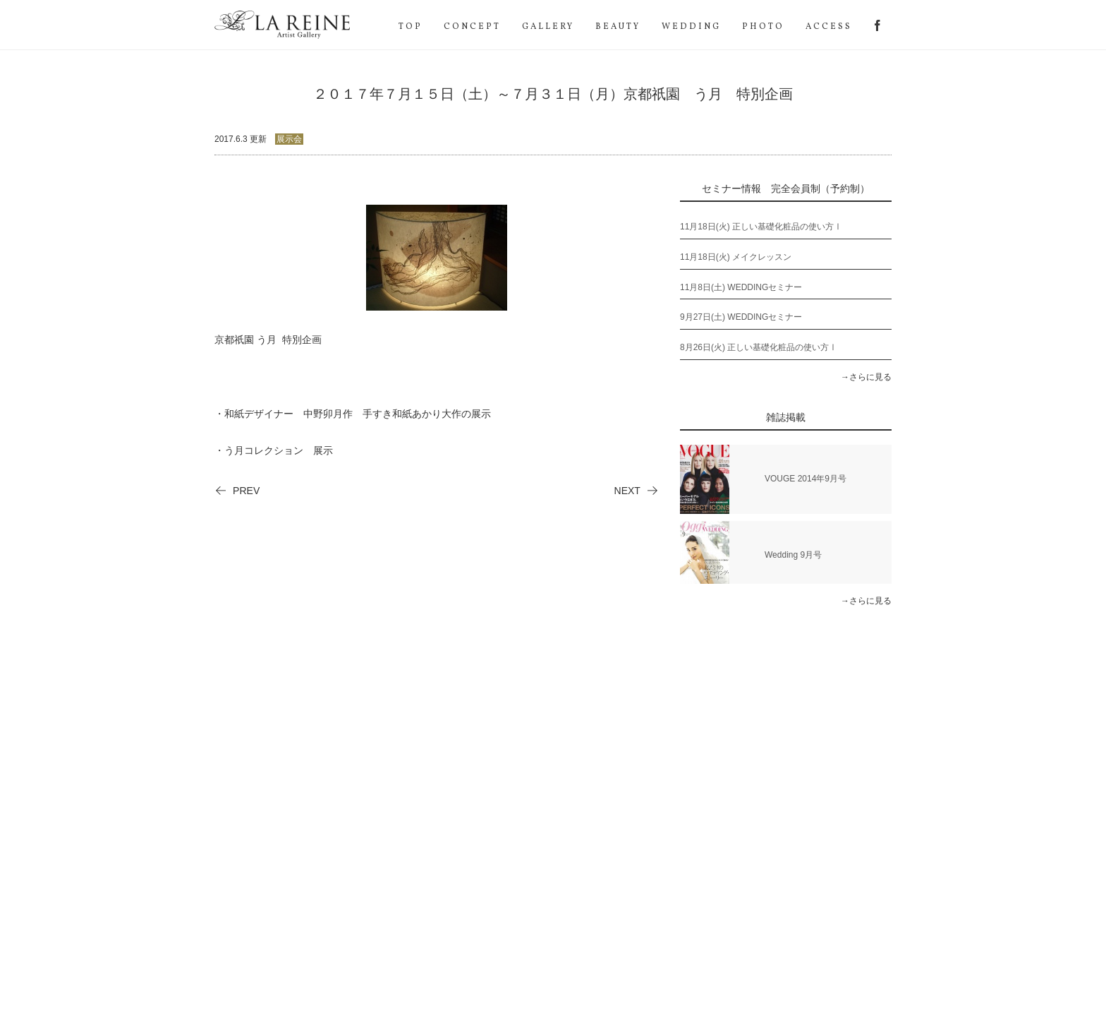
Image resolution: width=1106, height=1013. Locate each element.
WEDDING (691, 26)
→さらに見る (866, 377)
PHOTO (763, 26)
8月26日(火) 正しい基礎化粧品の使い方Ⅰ (758, 347)
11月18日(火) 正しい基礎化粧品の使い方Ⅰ (761, 227)
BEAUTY (617, 26)
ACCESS (829, 26)
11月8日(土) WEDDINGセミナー (741, 287)
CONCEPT (472, 26)
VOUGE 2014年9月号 (805, 479)
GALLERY (548, 26)
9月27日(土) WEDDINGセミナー (741, 317)
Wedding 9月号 (793, 555)
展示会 (289, 139)
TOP (411, 26)
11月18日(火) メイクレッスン (735, 257)
